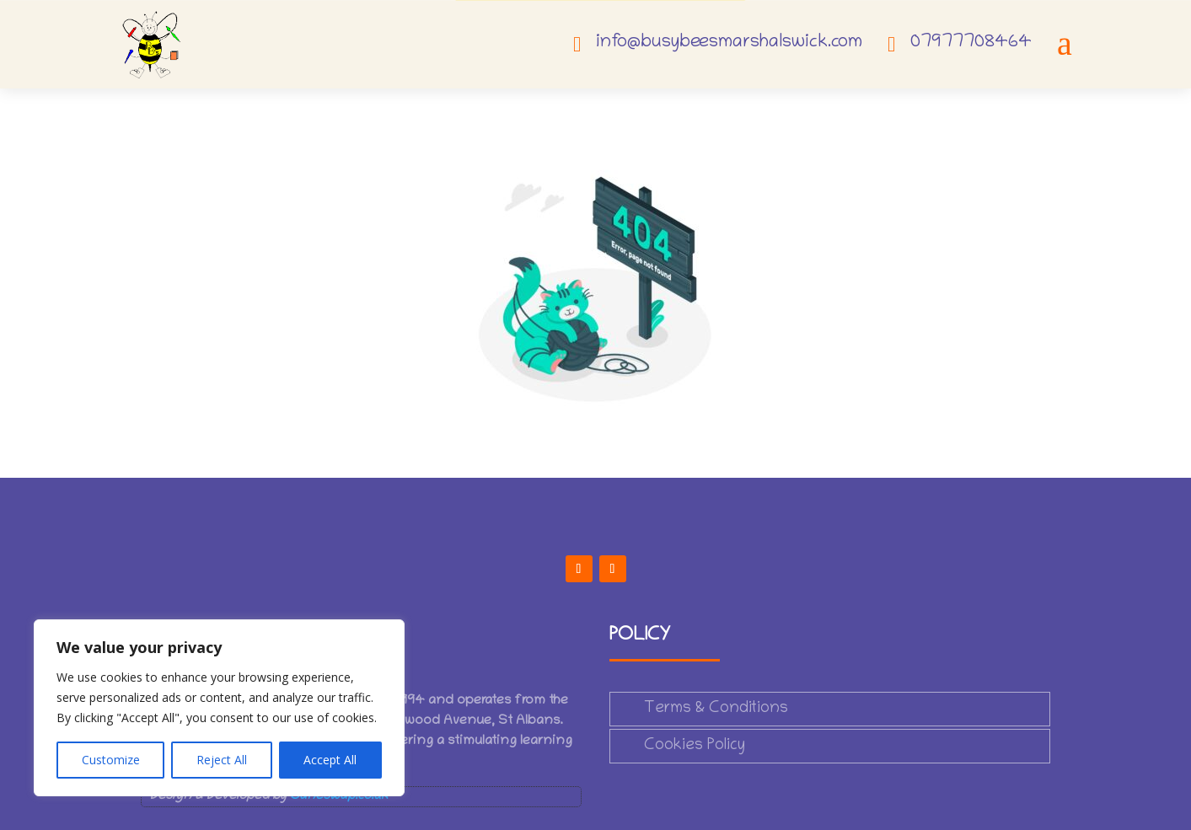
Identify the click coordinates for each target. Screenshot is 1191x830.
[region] (219, 707)
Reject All (221, 760)
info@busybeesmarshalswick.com (729, 43)
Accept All (330, 760)
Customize (111, 760)
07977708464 (971, 43)
